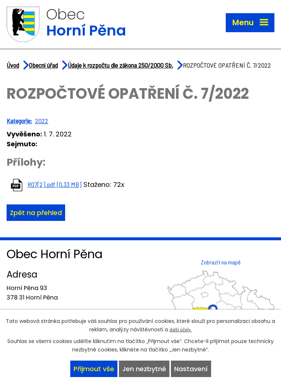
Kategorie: (19, 121)
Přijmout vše (94, 368)
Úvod (13, 65)
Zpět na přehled (36, 212)
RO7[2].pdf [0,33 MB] (54, 184)
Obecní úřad (43, 65)
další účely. (180, 329)
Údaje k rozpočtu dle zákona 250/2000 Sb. (120, 65)
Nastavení (191, 368)
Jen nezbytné (144, 368)
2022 (41, 121)
